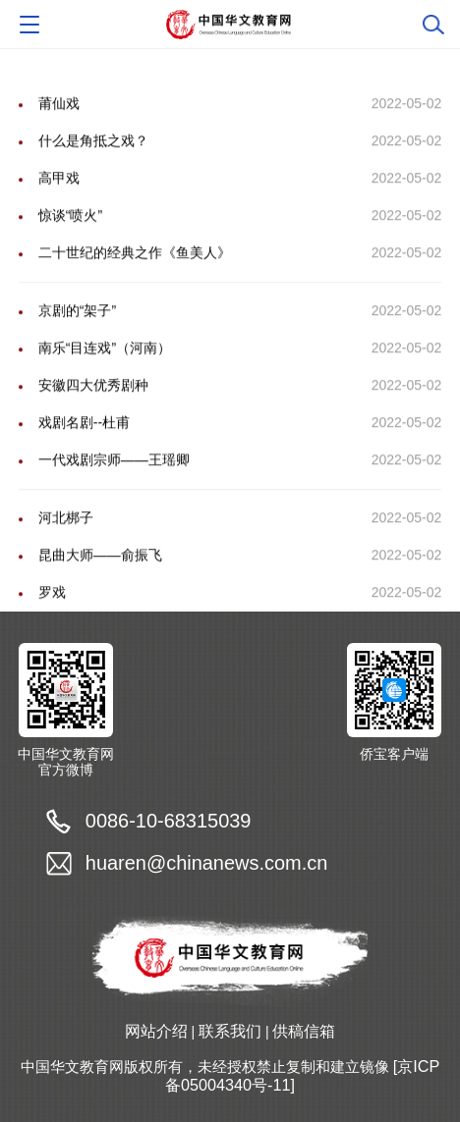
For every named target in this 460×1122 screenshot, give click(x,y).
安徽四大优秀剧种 (93, 406)
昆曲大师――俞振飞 (100, 576)
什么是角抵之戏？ (93, 162)
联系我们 (230, 1031)
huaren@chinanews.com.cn (207, 863)
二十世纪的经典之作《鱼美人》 (134, 274)
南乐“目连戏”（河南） (104, 369)
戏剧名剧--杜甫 (84, 444)
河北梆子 (65, 539)
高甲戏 (59, 199)
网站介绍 (156, 1031)
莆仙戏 (59, 125)
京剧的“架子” (77, 332)
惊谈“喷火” (70, 236)
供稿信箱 (303, 1031)
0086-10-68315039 (169, 820)
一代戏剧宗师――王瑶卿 (114, 481)
